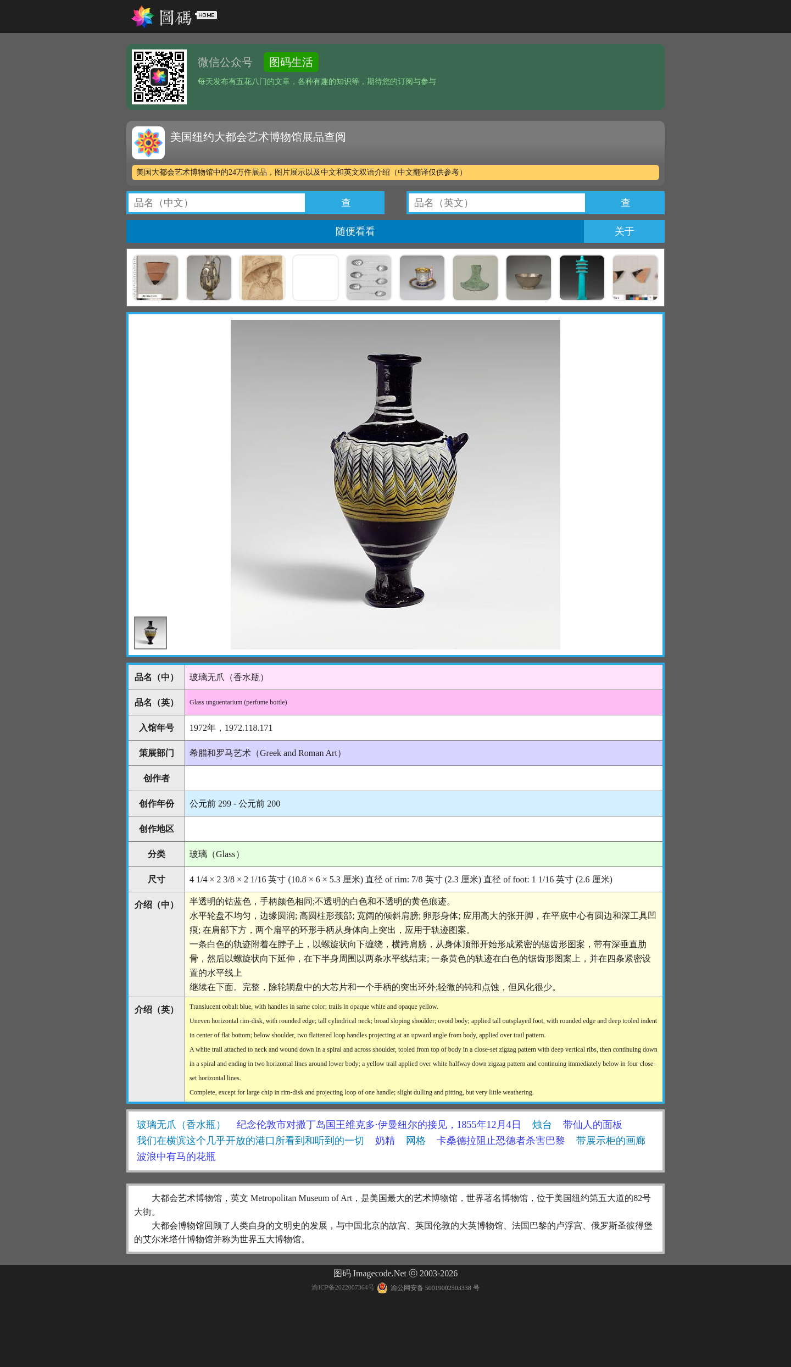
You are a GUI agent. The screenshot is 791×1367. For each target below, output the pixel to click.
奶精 (385, 1140)
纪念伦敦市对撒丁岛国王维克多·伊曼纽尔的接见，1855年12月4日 (379, 1124)
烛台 (542, 1124)
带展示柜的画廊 (610, 1140)
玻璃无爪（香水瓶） (181, 1124)
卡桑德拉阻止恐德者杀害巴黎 (501, 1140)
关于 (624, 231)
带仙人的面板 (592, 1124)
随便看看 (355, 231)
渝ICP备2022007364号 (343, 1288)
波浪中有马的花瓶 (176, 1156)
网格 (416, 1140)
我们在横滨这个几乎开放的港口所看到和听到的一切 (250, 1140)
